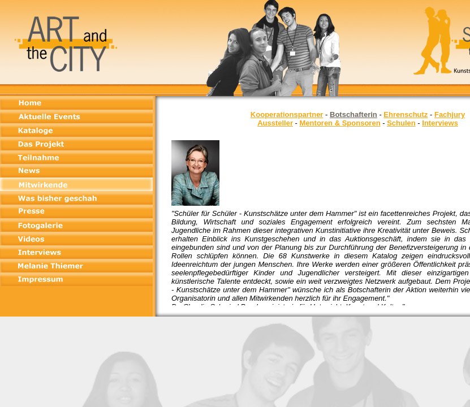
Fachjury (449, 114)
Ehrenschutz (405, 114)
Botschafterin (353, 114)
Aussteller (275, 123)
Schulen (401, 123)
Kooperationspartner (287, 114)
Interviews (440, 123)
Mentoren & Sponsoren (340, 123)
